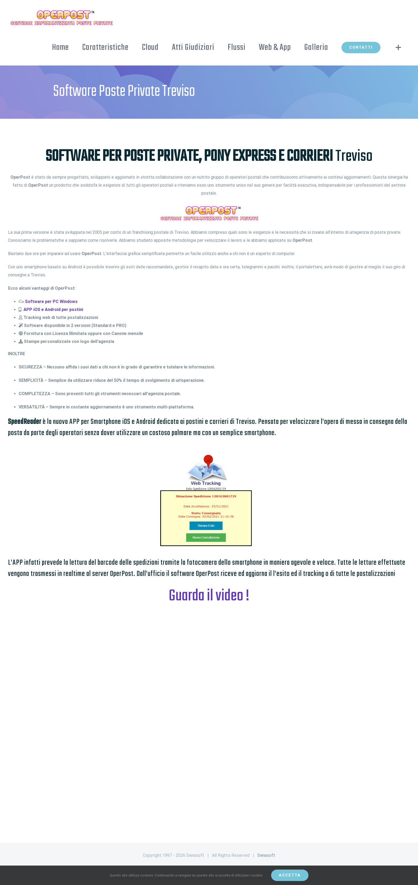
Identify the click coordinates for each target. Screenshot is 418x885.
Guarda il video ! (209, 596)
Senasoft (266, 855)
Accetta (290, 875)
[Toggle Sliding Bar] (398, 47)
